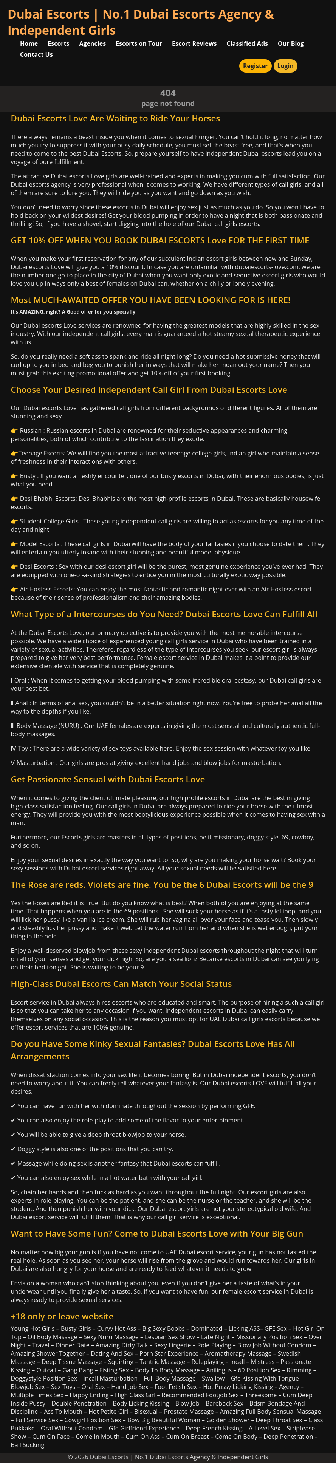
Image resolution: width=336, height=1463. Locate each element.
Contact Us (36, 54)
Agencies (92, 43)
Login (285, 66)
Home (29, 43)
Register (255, 66)
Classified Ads (247, 43)
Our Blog (291, 43)
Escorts (58, 43)
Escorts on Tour (139, 43)
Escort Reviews (194, 43)
